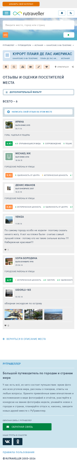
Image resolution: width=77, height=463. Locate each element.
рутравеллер (8, 45)
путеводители (24, 45)
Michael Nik (23, 153)
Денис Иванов (25, 185)
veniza (19, 216)
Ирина (19, 121)
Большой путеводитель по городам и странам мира (38, 375)
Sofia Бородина (26, 258)
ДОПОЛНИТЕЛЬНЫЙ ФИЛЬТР (26, 92)
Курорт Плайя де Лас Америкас (42, 53)
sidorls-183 (23, 290)
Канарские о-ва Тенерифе (58, 45)
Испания (39, 45)
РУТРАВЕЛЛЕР (12, 363)
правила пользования (18, 452)
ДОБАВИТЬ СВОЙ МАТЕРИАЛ (21, 4)
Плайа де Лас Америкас (49, 58)
